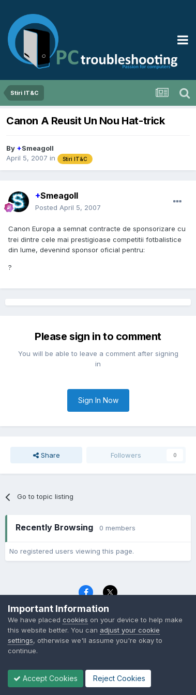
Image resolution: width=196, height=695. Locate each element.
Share (46, 455)
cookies (75, 620)
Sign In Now (98, 400)
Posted (68, 207)
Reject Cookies (118, 678)
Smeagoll (35, 148)
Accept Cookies (45, 678)
